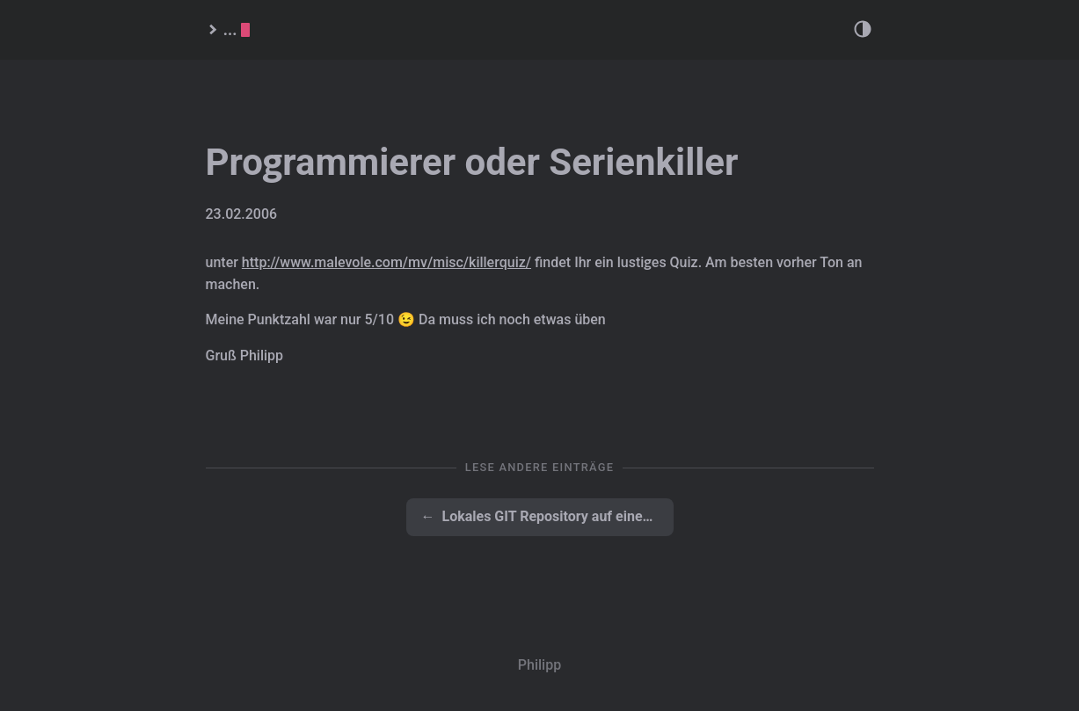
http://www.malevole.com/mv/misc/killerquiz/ (386, 262)
